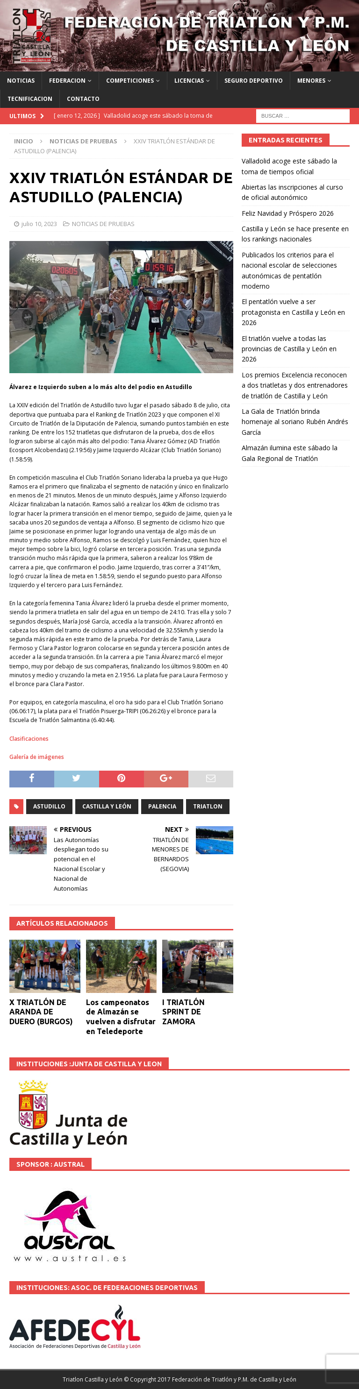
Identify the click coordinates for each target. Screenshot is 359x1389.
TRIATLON (208, 806)
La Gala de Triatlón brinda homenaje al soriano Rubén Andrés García (295, 422)
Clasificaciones (29, 739)
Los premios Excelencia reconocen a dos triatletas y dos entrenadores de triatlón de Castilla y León (295, 385)
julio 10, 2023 (39, 224)
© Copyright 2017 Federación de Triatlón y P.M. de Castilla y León (210, 1379)
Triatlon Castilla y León (92, 1379)
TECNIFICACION (29, 99)
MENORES (311, 81)
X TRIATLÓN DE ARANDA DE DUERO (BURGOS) (41, 1012)
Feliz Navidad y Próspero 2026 (288, 213)
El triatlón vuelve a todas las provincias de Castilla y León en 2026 (289, 349)
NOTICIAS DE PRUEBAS (103, 224)
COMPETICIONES (130, 81)
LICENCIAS (189, 81)
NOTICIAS (21, 81)
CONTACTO (83, 99)
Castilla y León (106, 806)
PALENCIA (162, 806)
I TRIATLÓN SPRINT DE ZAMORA (183, 1012)
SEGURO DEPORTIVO (253, 81)
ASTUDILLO (49, 806)
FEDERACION (67, 81)
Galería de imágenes (36, 757)
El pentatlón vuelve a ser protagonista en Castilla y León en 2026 (293, 312)
